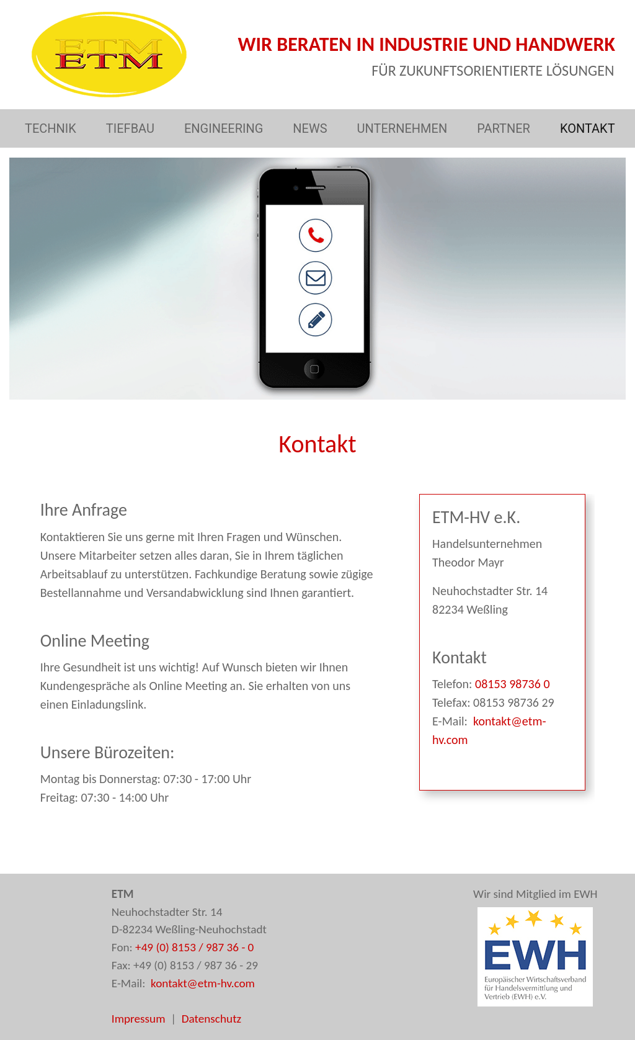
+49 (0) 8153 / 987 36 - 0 (194, 947)
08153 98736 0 (510, 683)
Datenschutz (211, 1018)
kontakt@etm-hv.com (201, 983)
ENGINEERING (226, 127)
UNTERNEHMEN (405, 127)
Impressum (139, 1018)
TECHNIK (53, 127)
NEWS (312, 127)
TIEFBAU (132, 127)
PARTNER (506, 127)
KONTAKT (590, 127)
